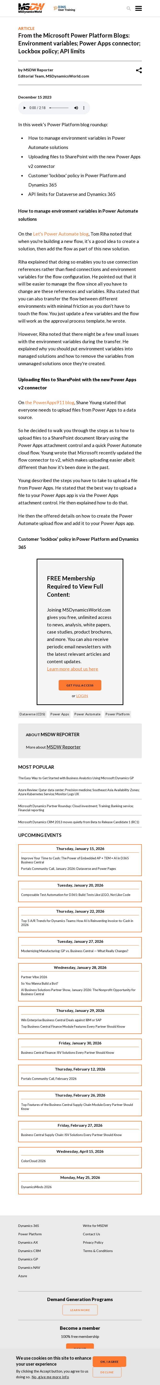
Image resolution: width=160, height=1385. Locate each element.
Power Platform (118, 714)
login (82, 695)
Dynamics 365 (28, 1226)
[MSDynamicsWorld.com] (31, 8)
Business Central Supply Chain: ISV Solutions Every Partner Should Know (71, 1135)
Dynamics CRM (29, 1251)
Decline (107, 1372)
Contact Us (91, 1234)
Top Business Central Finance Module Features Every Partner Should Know (73, 1026)
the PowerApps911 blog (49, 402)
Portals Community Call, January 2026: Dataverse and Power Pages (68, 869)
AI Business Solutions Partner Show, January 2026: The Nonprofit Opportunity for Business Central (78, 992)
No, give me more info (50, 1377)
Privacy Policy (93, 1242)
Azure (22, 1276)
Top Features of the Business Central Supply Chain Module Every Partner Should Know (77, 1107)
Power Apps (60, 714)
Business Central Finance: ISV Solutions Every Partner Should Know (67, 1052)
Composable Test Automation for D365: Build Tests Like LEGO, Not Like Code (75, 895)
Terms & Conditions (98, 1251)
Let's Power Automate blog (61, 234)
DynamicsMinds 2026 (36, 1187)
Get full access (80, 685)
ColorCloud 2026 (33, 1161)
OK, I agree (109, 1361)
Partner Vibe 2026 (34, 977)
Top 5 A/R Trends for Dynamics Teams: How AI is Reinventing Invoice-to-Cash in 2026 (77, 923)
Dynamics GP (28, 1259)
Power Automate (87, 714)
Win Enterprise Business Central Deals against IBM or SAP (61, 1020)
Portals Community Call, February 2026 (49, 1079)
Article (26, 28)
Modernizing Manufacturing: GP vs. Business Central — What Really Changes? (74, 951)
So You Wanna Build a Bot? (39, 983)
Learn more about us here (72, 669)
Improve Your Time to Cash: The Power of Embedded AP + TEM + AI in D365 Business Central (75, 860)
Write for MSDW (95, 1226)
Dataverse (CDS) (32, 714)
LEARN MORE (80, 1310)
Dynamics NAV (29, 1267)
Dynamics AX (28, 1242)
